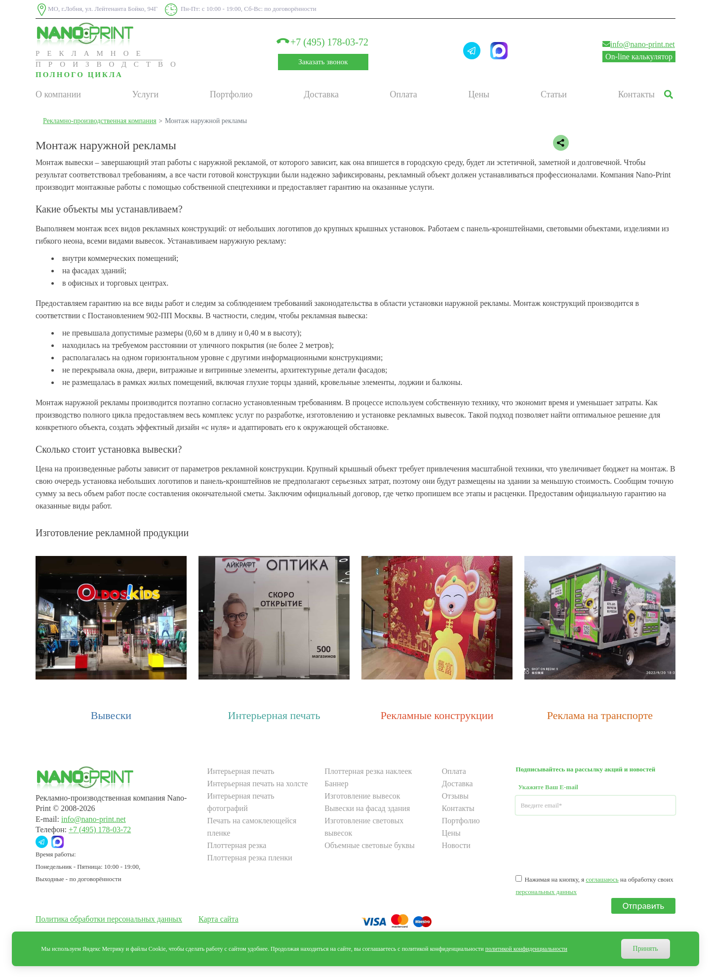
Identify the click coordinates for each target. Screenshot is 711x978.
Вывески (111, 715)
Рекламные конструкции (437, 715)
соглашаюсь (602, 879)
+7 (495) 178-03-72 (323, 42)
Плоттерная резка (237, 845)
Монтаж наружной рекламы (206, 121)
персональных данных (546, 891)
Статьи (554, 94)
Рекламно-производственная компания (100, 121)
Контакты (636, 94)
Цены (479, 94)
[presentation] (590, 844)
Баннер (336, 783)
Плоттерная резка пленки (249, 857)
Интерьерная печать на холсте (257, 783)
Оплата (403, 94)
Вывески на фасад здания (367, 808)
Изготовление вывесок (362, 796)
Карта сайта (218, 919)
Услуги (145, 94)
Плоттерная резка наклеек (368, 771)
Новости (456, 845)
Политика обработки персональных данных (109, 919)
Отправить (644, 905)
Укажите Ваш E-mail (548, 787)
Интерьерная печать (274, 715)
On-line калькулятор (638, 56)
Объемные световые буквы (369, 845)
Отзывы (455, 796)
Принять (645, 948)
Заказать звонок (323, 62)
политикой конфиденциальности (526, 948)
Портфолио (231, 94)
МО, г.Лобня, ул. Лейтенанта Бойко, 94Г (97, 9)
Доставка (321, 94)
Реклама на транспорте (600, 715)
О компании (58, 94)
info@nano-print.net (638, 44)
